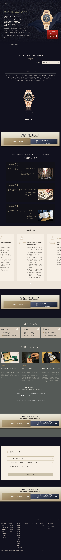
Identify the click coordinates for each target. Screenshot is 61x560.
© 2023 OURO (57, 555)
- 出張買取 (11, 531)
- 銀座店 (18, 527)
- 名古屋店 (18, 535)
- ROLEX (2, 527)
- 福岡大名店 (19, 547)
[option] (30, 257)
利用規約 (41, 555)
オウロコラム (50, 525)
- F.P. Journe (3, 537)
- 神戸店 (18, 543)
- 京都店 (18, 545)
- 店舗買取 (11, 527)
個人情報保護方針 (49, 555)
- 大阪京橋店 (19, 541)
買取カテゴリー (4, 525)
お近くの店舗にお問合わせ (13, 44)
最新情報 (26, 525)
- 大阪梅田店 (19, 539)
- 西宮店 (18, 537)
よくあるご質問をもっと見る (30, 475)
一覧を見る (4, 539)
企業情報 (42, 525)
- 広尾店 (18, 529)
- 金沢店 (18, 533)
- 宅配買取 (11, 529)
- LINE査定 (11, 533)
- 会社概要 (42, 527)
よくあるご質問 (35, 525)
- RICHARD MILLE (4, 535)
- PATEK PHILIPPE (4, 529)
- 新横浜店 (18, 531)
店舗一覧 (18, 525)
